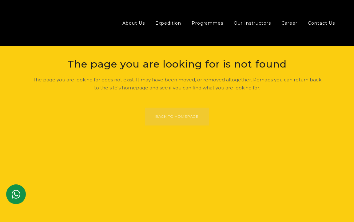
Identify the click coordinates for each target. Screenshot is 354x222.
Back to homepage (177, 116)
